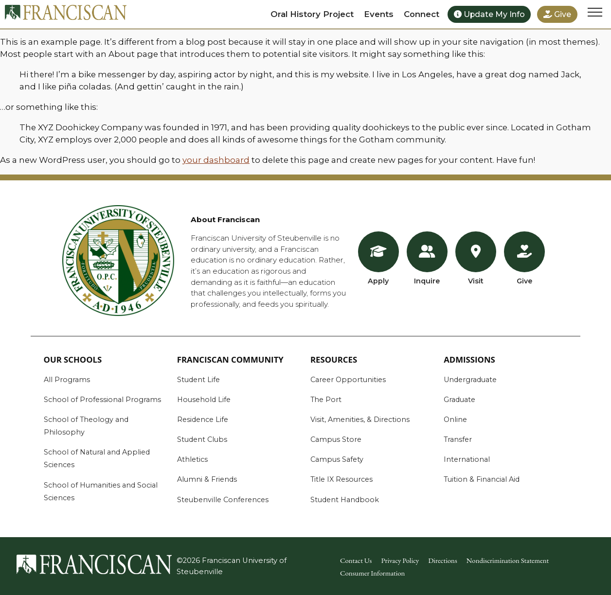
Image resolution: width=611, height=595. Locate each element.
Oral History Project (312, 14)
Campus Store (335, 439)
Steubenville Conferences (223, 499)
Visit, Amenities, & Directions (360, 419)
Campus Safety (336, 459)
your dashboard (216, 160)
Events (379, 14)
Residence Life (202, 419)
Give (557, 14)
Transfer (458, 439)
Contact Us (356, 560)
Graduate (459, 399)
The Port (325, 399)
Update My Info (489, 14)
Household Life (204, 399)
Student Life (198, 379)
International (467, 459)
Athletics (192, 459)
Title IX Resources (341, 479)
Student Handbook (344, 499)
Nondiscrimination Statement (508, 560)
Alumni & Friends (207, 479)
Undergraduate (470, 379)
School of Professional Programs (102, 399)
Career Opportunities (348, 379)
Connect (421, 14)
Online (455, 419)
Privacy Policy (400, 560)
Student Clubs (202, 439)
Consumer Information (372, 573)
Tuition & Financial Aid (482, 479)
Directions (442, 560)
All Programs (67, 379)
